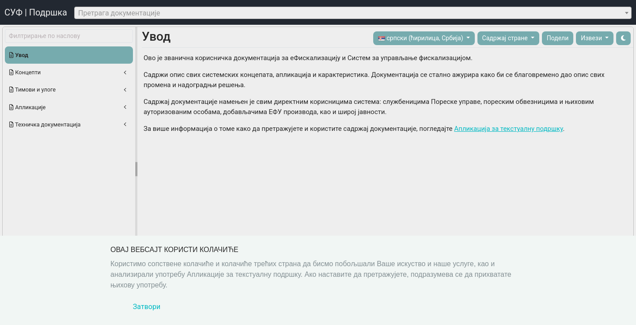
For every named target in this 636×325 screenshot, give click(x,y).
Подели (558, 38)
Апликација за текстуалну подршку (508, 129)
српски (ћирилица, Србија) (421, 38)
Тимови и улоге (32, 89)
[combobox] (353, 13)
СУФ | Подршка (35, 12)
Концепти (25, 72)
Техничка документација (45, 124)
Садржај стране (506, 38)
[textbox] (353, 13)
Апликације (27, 107)
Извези (592, 38)
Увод (18, 55)
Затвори (146, 306)
